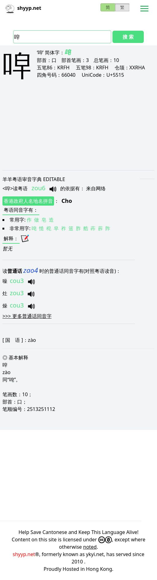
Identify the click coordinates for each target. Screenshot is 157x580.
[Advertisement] (78, 129)
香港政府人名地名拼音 (28, 201)
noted (90, 546)
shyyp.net (24, 554)
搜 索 (128, 36)
